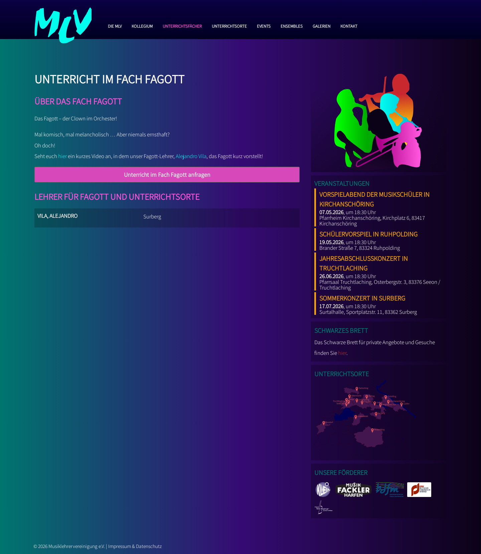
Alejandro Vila (191, 156)
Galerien (321, 25)
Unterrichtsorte (229, 25)
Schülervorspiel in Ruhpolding (368, 232)
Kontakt (348, 25)
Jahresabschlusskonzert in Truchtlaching (363, 262)
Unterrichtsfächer (182, 25)
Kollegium (142, 25)
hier (62, 156)
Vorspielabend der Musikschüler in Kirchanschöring (374, 198)
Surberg (152, 216)
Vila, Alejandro (57, 215)
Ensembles (292, 25)
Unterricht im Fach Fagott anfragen (167, 174)
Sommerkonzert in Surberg (362, 297)
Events (264, 25)
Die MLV (115, 25)
